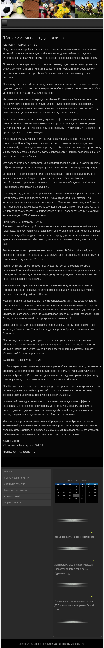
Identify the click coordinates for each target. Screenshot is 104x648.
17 (82, 493)
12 (95, 490)
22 (70, 495)
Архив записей (12, 496)
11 (89, 490)
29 (70, 498)
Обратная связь (12, 503)
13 (58, 493)
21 (64, 495)
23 (76, 495)
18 (89, 493)
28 (64, 498)
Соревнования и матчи (16, 478)
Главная (8, 472)
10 (82, 490)
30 (76, 498)
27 (58, 498)
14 (64, 493)
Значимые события (14, 484)
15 (70, 493)
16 (76, 493)
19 (95, 493)
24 (82, 495)
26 (95, 495)
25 (89, 495)
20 (58, 495)
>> (92, 533)
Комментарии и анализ (16, 490)
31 (82, 498)
